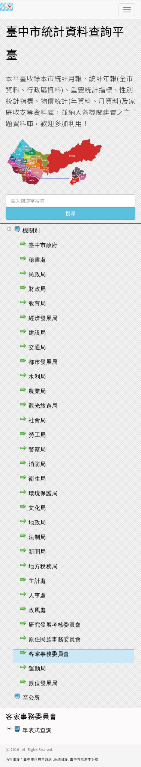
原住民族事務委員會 (54, 639)
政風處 (37, 610)
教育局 (37, 303)
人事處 (37, 595)
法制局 (37, 537)
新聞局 (37, 551)
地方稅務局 (43, 566)
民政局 (37, 274)
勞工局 (37, 435)
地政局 (37, 522)
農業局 (37, 391)
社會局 (37, 420)
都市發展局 (43, 362)
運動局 (37, 668)
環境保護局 (43, 493)
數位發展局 (43, 683)
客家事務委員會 (48, 654)
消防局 (37, 464)
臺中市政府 (43, 245)
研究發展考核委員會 (54, 624)
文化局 (37, 508)
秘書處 (37, 259)
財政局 (37, 289)
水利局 (37, 376)
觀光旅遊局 (43, 405)
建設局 (37, 332)
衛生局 (37, 478)
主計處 (37, 581)
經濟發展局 (43, 318)
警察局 (37, 449)
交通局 (37, 347)
